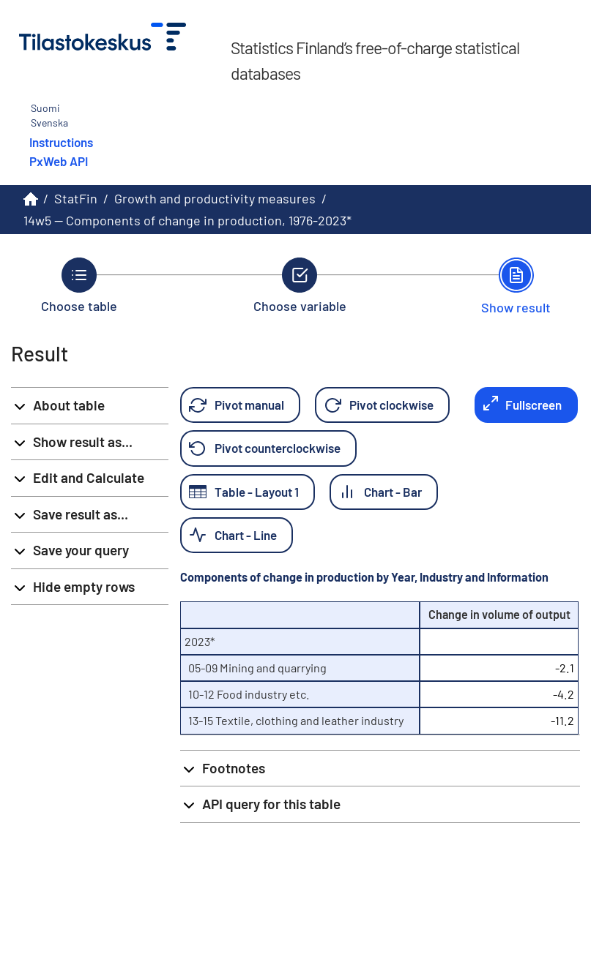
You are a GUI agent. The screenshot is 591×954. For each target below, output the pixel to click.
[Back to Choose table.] (79, 285)
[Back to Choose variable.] (300, 285)
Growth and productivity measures (215, 198)
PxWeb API (58, 161)
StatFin (75, 198)
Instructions (61, 142)
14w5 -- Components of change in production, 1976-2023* (187, 220)
